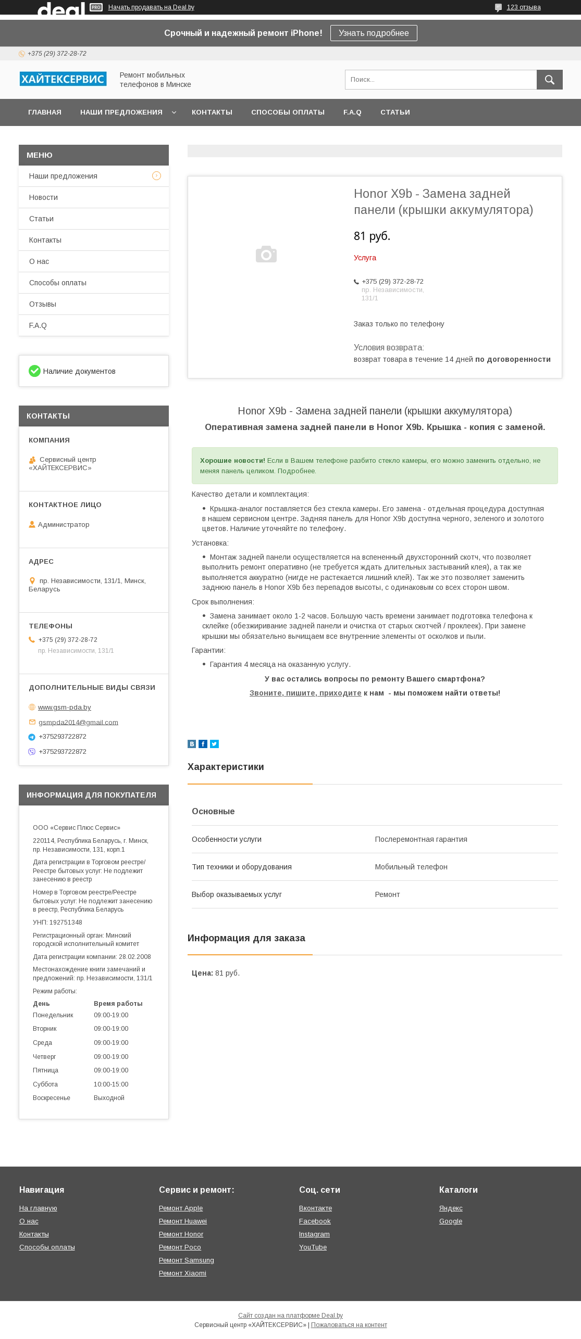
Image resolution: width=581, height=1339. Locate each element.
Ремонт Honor (181, 1234)
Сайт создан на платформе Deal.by (290, 1315)
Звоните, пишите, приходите (306, 693)
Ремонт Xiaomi (182, 1273)
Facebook (315, 1221)
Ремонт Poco (180, 1247)
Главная (44, 112)
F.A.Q (352, 112)
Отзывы (42, 304)
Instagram (314, 1234)
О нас (39, 261)
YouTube (313, 1247)
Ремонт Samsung (186, 1260)
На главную (38, 1208)
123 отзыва (524, 7)
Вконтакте (315, 1208)
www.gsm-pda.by (64, 707)
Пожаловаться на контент (349, 1325)
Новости (43, 197)
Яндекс (451, 1208)
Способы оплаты (288, 112)
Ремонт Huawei (183, 1221)
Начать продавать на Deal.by (151, 7)
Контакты (212, 112)
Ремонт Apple (181, 1208)
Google (450, 1221)
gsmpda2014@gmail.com (78, 722)
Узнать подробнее (374, 33)
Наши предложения (121, 112)
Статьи (395, 112)
